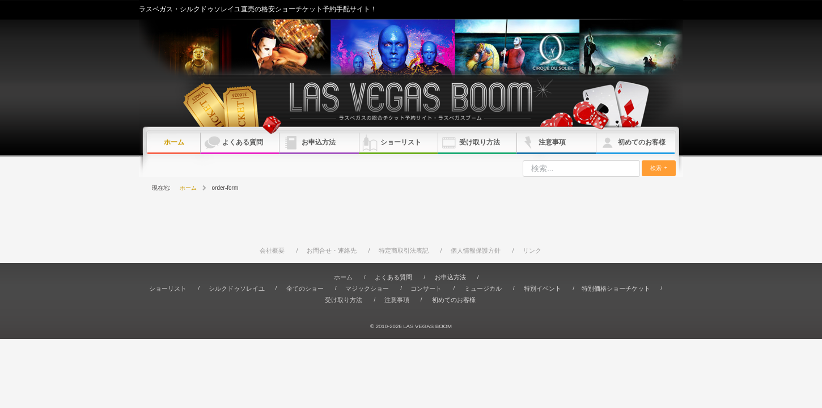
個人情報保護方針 (476, 250)
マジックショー (367, 288)
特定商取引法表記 (404, 250)
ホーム (174, 142)
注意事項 (552, 142)
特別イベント (542, 288)
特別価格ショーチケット (616, 288)
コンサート (426, 288)
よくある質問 (242, 142)
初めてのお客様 (642, 142)
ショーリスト (400, 142)
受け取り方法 (479, 142)
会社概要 (272, 250)
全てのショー (305, 288)
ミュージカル (483, 288)
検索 (656, 168)
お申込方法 (319, 142)
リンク (532, 250)
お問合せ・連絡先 (332, 250)
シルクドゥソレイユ (237, 288)
